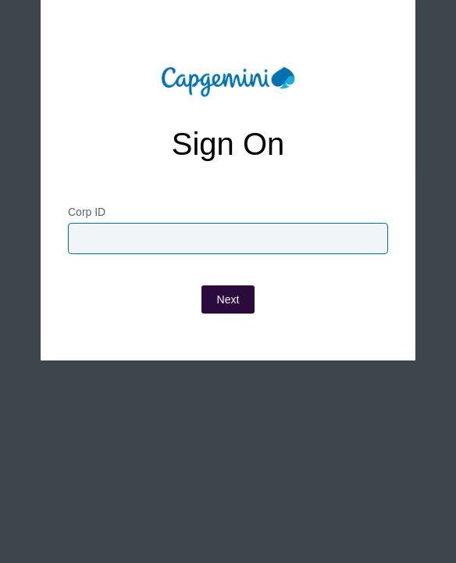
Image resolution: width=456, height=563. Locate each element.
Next (228, 299)
